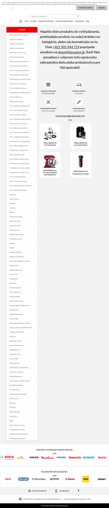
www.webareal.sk (62, 506)
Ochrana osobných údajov (64, 21)
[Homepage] (20, 21)
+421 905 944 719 (66, 47)
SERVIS (27, 21)
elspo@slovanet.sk (71, 52)
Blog (87, 21)
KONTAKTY (33, 21)
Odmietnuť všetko (85, 8)
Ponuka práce (79, 21)
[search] (78, 16)
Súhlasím (101, 8)
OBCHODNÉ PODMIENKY (46, 21)
